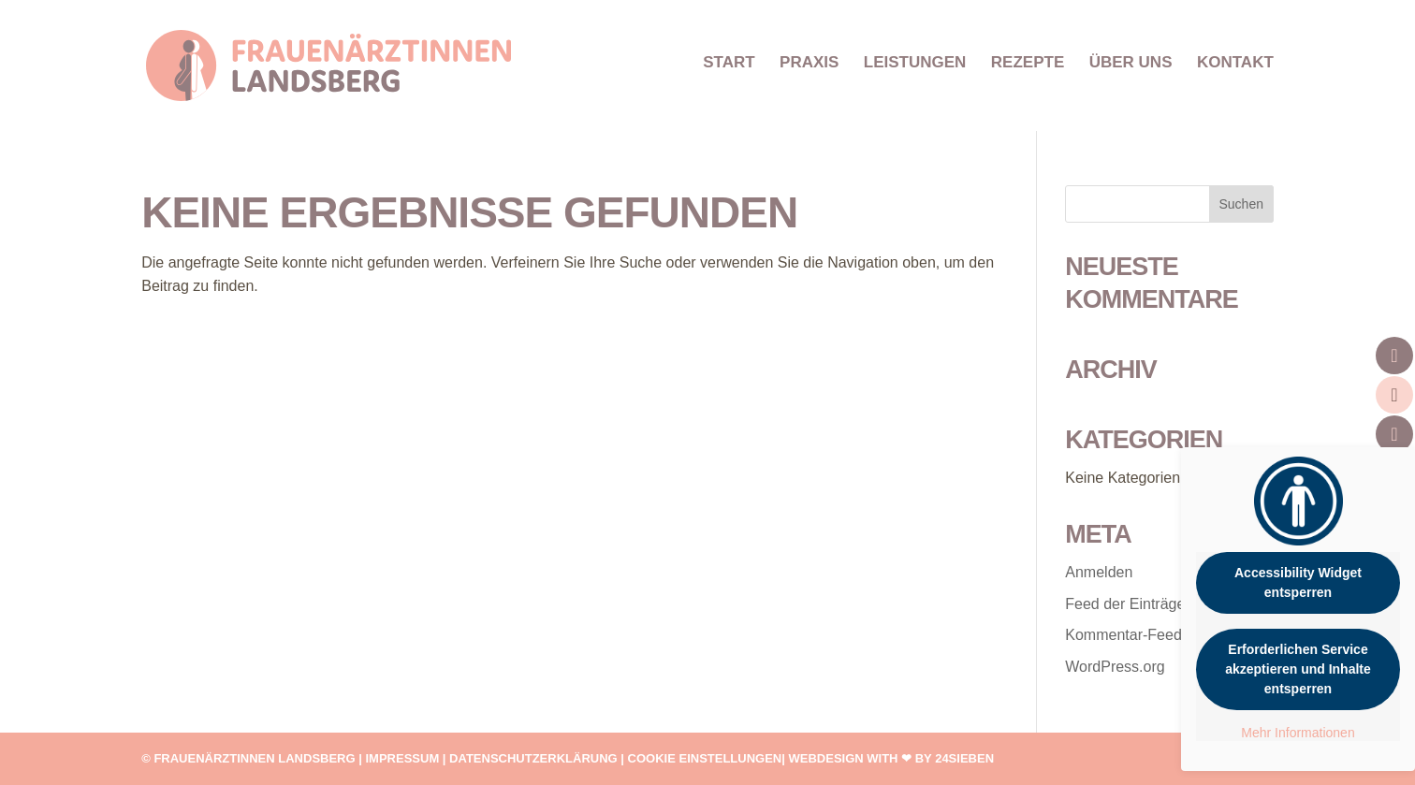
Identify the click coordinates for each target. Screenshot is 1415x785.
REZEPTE (1027, 63)
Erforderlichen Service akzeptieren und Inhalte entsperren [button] (1298, 669)
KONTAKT (1235, 63)
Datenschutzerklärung (533, 758)
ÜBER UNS (1131, 63)
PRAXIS (809, 63)
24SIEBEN (964, 758)
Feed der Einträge (1125, 604)
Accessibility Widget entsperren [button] (1298, 582)
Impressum (402, 758)
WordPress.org (1114, 667)
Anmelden (1098, 572)
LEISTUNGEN (915, 63)
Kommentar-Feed (1123, 635)
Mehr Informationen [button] (1297, 732)
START (728, 63)
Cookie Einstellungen (705, 758)
